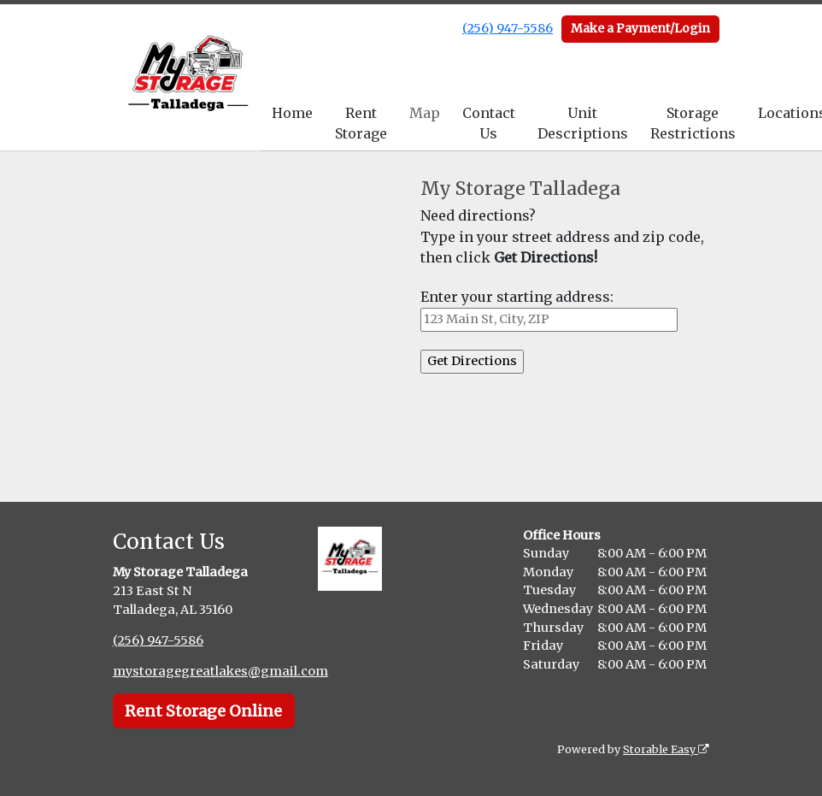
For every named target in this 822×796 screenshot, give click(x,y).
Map (424, 112)
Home (292, 112)
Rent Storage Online (203, 711)
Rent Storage (361, 123)
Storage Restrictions (693, 123)
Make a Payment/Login (640, 28)
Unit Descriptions (582, 123)
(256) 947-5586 (507, 28)
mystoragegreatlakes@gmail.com (220, 671)
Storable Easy (666, 749)
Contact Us (488, 123)
